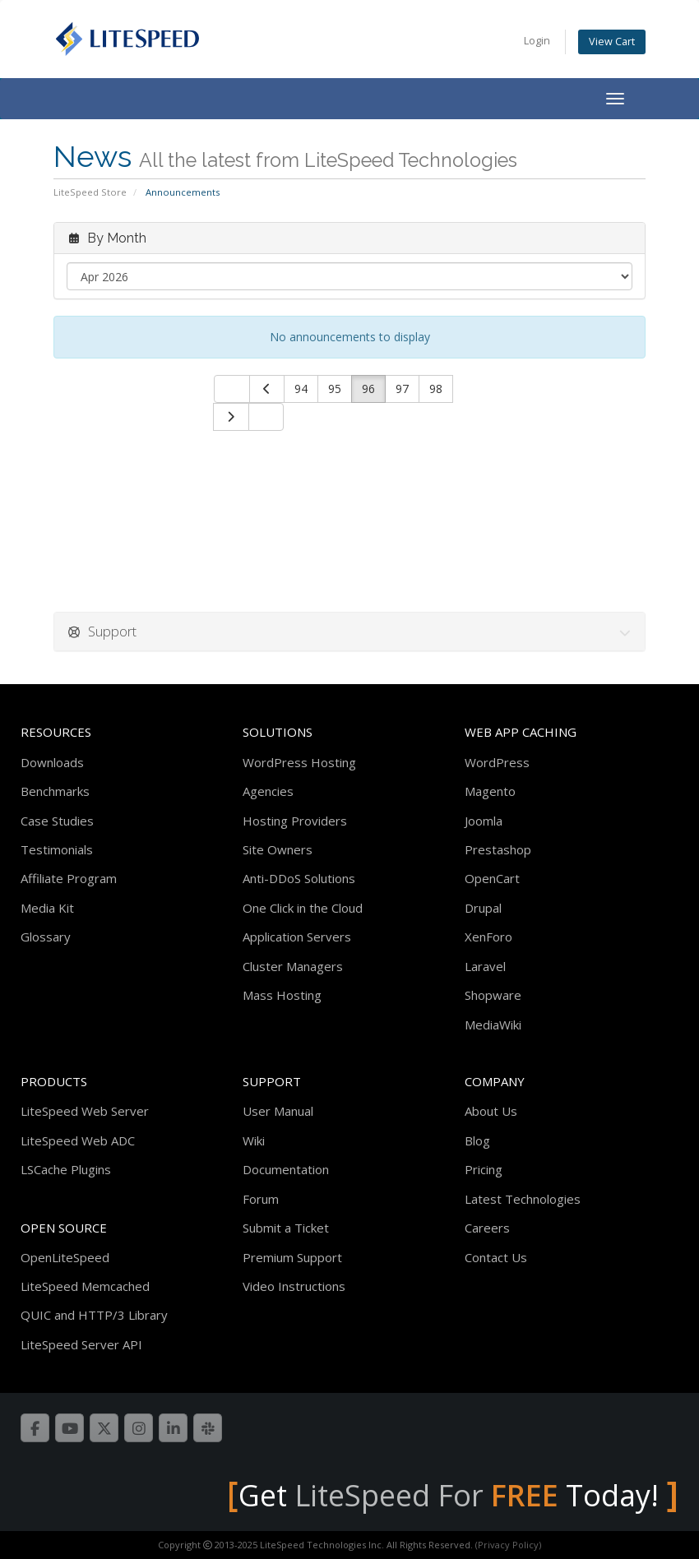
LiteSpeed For (426, 1495)
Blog (477, 1140)
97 (402, 388)
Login (537, 41)
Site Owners (277, 849)
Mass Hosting (282, 995)
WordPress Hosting (299, 762)
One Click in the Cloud (303, 908)
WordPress (497, 762)
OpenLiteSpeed (65, 1257)
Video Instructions (294, 1286)
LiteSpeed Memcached (85, 1286)
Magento (490, 791)
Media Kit (47, 908)
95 (334, 388)
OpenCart (492, 878)
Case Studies (57, 820)
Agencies (268, 791)
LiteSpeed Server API (81, 1344)
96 (368, 388)
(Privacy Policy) (508, 1544)
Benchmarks (55, 791)
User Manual (278, 1111)
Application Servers (297, 936)
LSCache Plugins (66, 1169)
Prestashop (498, 849)
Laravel (485, 966)
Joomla (483, 820)
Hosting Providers (295, 820)
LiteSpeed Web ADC (78, 1140)
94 (301, 388)
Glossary (46, 936)
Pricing (483, 1169)
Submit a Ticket (286, 1227)
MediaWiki (493, 1024)
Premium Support (292, 1257)
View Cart (612, 42)
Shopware (493, 995)
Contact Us (496, 1257)
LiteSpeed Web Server (85, 1111)
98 (435, 388)
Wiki (254, 1140)
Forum (261, 1199)
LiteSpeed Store (90, 192)
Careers (487, 1227)
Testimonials (57, 849)
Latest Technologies (523, 1199)
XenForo (488, 936)
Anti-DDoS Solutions (299, 878)
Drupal (483, 908)
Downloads (52, 762)
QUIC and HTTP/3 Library (94, 1315)
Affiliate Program (69, 878)
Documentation (286, 1169)
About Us (491, 1111)
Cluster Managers (293, 966)
